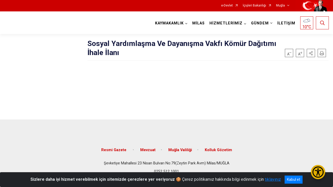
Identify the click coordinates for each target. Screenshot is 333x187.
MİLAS (198, 23)
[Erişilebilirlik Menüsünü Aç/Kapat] (318, 172)
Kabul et (293, 179)
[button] (311, 53)
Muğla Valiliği (180, 148)
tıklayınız (273, 179)
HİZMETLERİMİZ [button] (225, 23)
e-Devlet (227, 5)
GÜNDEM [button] (259, 23)
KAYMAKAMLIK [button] (169, 23)
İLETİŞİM (286, 23)
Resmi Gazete (114, 148)
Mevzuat (148, 148)
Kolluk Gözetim (218, 148)
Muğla (280, 5)
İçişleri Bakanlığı (254, 5)
